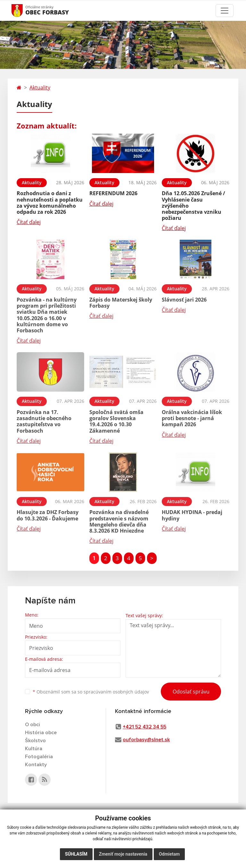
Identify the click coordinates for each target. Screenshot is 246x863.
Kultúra (33, 748)
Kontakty (36, 764)
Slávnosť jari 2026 (184, 299)
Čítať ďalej (29, 222)
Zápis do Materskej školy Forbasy (120, 302)
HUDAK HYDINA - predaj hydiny (192, 515)
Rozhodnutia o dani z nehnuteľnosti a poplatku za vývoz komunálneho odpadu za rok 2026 (50, 202)
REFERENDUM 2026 (113, 193)
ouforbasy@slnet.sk (146, 739)
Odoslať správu (191, 691)
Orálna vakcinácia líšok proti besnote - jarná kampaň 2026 (192, 418)
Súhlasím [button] (76, 854)
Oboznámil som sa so (91, 692)
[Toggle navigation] (225, 10)
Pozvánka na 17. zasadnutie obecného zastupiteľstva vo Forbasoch (44, 421)
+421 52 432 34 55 (144, 726)
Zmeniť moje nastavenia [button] (123, 854)
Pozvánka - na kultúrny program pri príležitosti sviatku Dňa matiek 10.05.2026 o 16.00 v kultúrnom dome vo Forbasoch (47, 315)
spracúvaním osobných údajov (116, 692)
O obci (32, 724)
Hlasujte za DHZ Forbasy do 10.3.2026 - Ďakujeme (47, 515)
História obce (41, 732)
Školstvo (35, 740)
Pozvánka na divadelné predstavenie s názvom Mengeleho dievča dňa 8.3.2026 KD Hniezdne (119, 521)
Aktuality (39, 87)
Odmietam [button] (169, 854)
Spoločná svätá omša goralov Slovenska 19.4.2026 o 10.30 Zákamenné (116, 421)
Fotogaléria (39, 756)
